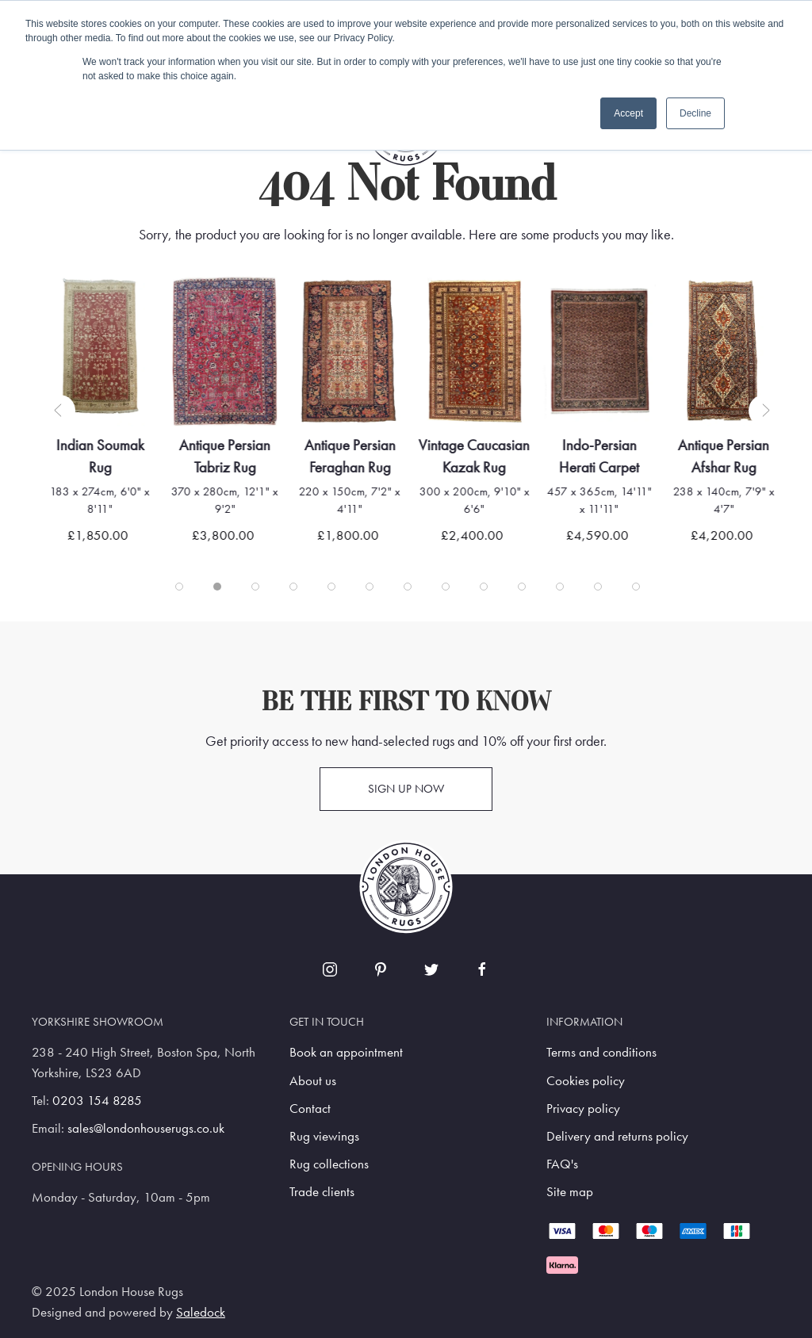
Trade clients (321, 1191)
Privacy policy (583, 1108)
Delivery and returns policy (617, 1136)
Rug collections (329, 1164)
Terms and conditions (601, 1052)
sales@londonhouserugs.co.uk (145, 1128)
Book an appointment (346, 1052)
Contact (310, 1108)
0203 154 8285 (97, 1100)
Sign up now (406, 789)
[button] (59, 410)
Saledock (200, 1312)
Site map (569, 1191)
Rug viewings (324, 1136)
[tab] (179, 587)
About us (312, 1080)
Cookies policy (585, 1080)
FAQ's (562, 1164)
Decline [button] (695, 113)
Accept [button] (628, 113)
